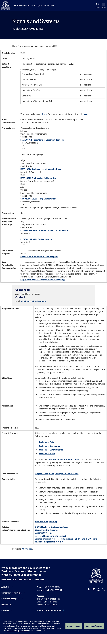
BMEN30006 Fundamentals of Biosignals (39, 256)
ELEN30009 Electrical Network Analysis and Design (44, 230)
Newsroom (6, 604)
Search (97, 5)
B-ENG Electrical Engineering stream (52, 527)
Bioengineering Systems (46, 529)
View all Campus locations (49, 610)
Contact (5, 610)
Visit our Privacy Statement (17, 630)
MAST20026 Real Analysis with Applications (40, 169)
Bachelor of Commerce (49, 446)
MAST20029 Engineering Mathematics (38, 178)
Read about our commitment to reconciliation (22, 579)
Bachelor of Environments (51, 449)
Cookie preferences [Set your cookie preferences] (94, 626)
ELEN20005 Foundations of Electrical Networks (42, 139)
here (44, 114)
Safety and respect (10, 598)
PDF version (26, 548)
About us (5, 587)
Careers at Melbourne (11, 593)
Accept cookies (73, 626)
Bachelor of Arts (46, 442)
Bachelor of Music (47, 453)
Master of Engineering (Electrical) (50, 535)
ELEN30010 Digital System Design (36, 239)
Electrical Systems (43, 532)
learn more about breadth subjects (65, 459)
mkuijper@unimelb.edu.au (33, 301)
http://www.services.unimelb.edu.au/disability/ (42, 279)
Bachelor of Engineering (46, 521)
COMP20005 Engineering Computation (38, 198)
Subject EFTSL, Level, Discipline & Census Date (56, 473)
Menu (104, 5)
